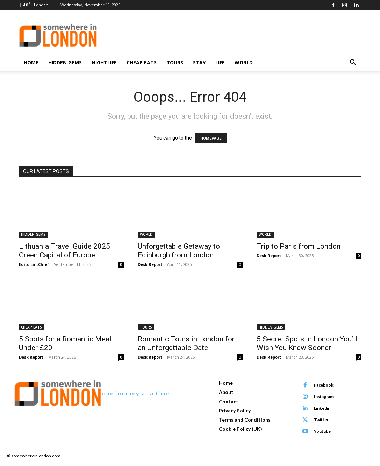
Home (31, 62)
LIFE (220, 62)
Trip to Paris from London (298, 246)
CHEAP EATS (142, 62)
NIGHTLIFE (104, 62)
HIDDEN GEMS (65, 62)
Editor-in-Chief (34, 264)
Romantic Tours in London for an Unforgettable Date (186, 343)
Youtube (322, 431)
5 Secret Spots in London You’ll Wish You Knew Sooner (307, 343)
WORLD (244, 62)
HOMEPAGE (210, 138)
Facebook (323, 385)
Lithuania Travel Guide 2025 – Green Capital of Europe (68, 250)
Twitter (321, 419)
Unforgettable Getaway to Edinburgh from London (179, 250)
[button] (353, 63)
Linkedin (322, 408)
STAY (199, 62)
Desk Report (150, 264)
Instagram (323, 396)
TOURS (174, 62)
